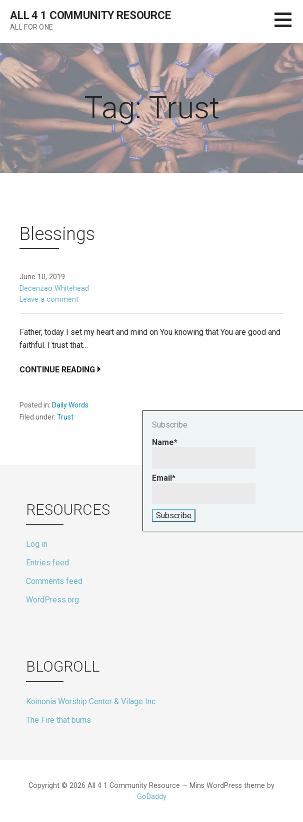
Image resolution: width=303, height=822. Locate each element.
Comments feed (54, 581)
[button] (288, 26)
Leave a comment (49, 299)
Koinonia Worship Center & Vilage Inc (91, 701)
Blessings (57, 234)
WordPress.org (52, 599)
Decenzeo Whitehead (54, 288)
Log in (37, 544)
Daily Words (70, 405)
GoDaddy (151, 796)
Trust (65, 417)
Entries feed (47, 562)
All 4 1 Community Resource (90, 15)
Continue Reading (57, 369)
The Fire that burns (58, 720)
